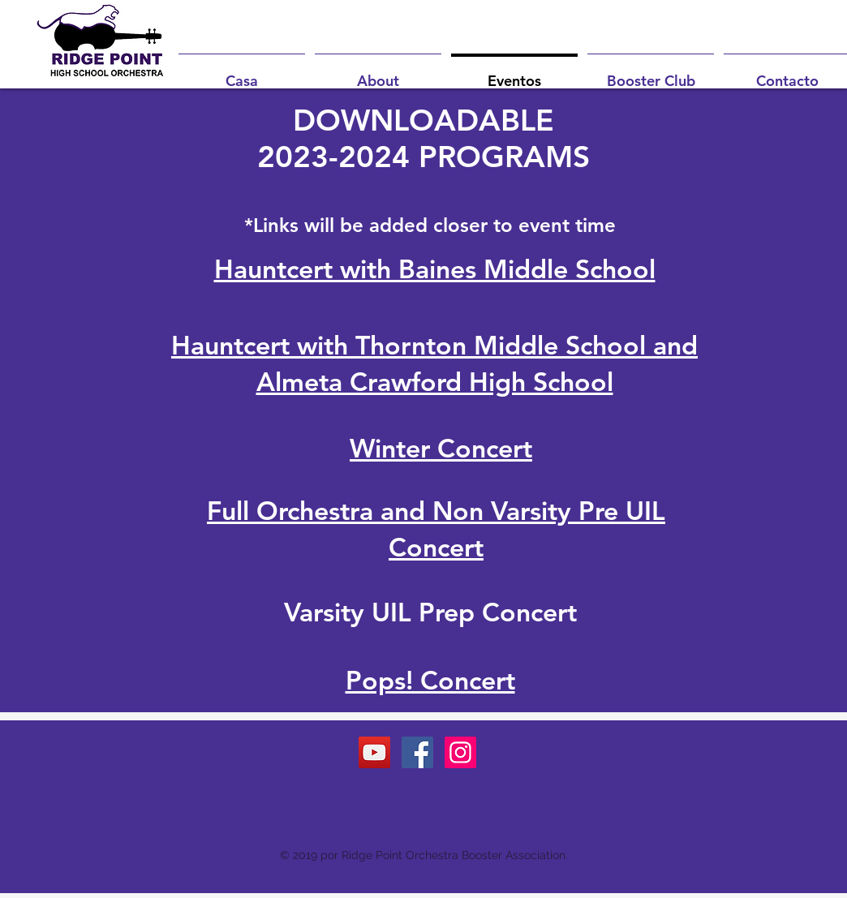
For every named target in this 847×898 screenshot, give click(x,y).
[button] (378, 74)
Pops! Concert (430, 680)
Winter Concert (441, 448)
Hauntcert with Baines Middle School (435, 268)
